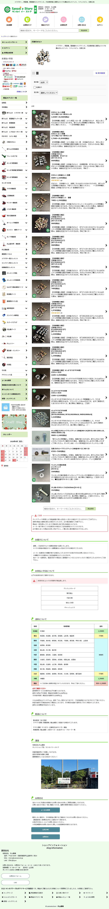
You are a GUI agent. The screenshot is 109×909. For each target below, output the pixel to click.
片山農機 (61, 906)
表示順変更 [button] (100, 73)
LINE (15, 882)
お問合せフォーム (15, 876)
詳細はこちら (22, 91)
